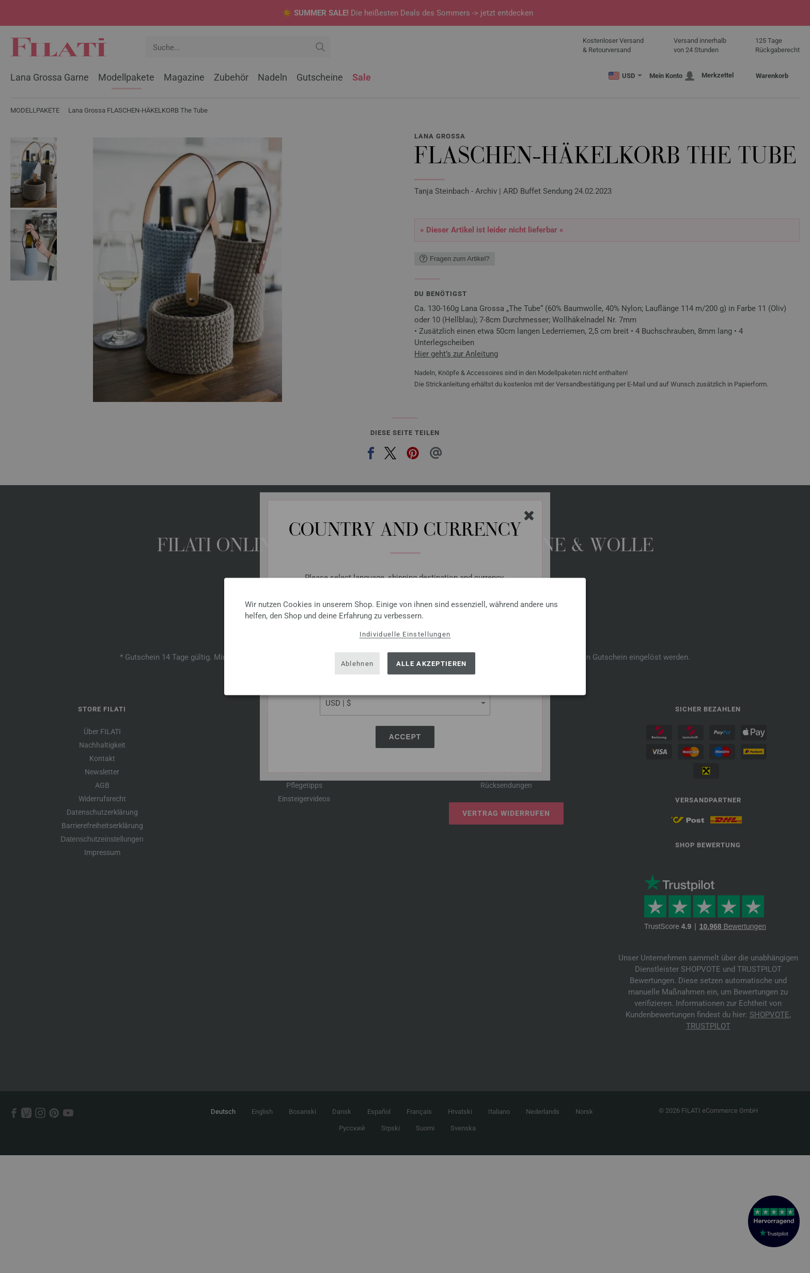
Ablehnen (357, 663)
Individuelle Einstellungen (405, 634)
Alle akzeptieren (431, 663)
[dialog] (405, 636)
